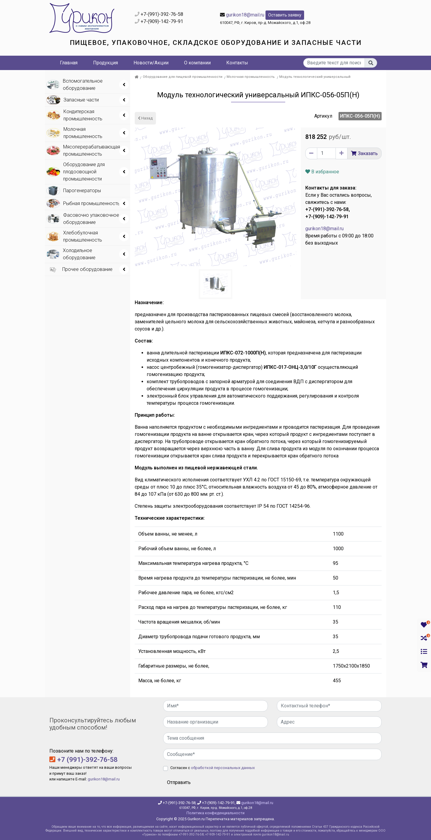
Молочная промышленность (251, 77)
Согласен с (212, 767)
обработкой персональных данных (223, 767)
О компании (197, 63)
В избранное (322, 172)
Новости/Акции (151, 63)
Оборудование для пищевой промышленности (182, 77)
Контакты (237, 63)
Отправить (179, 782)
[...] (334, 63)
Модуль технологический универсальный (314, 77)
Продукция (105, 63)
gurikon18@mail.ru (245, 15)
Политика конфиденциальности (215, 813)
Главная (69, 63)
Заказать (368, 153)
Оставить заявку (284, 15)
